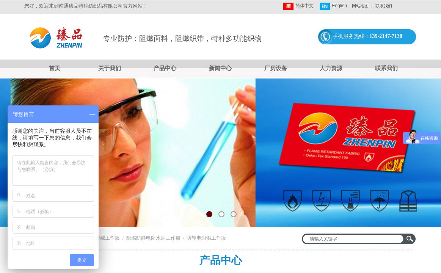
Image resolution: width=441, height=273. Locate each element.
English (333, 6)
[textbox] (354, 238)
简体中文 (298, 6)
